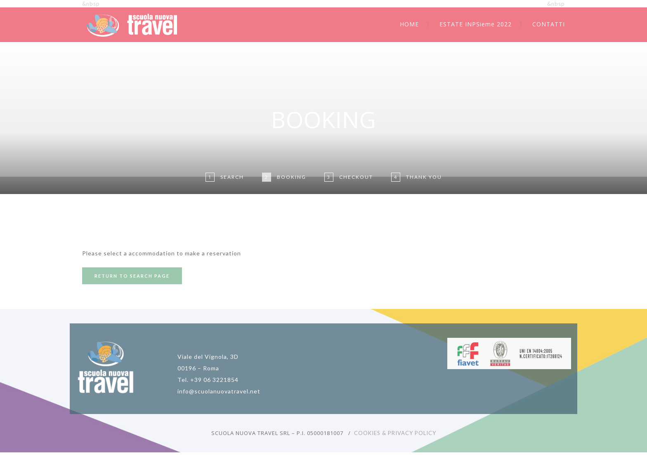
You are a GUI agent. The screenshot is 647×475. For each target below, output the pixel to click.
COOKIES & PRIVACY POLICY (395, 433)
